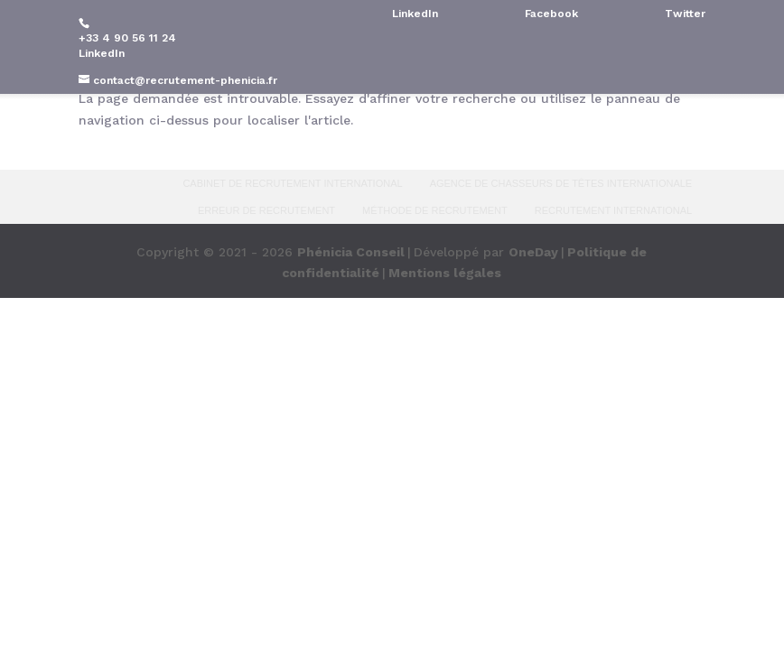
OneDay (533, 252)
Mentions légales (444, 272)
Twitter (685, 14)
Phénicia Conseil (351, 252)
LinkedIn (102, 53)
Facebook (551, 14)
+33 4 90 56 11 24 (127, 37)
